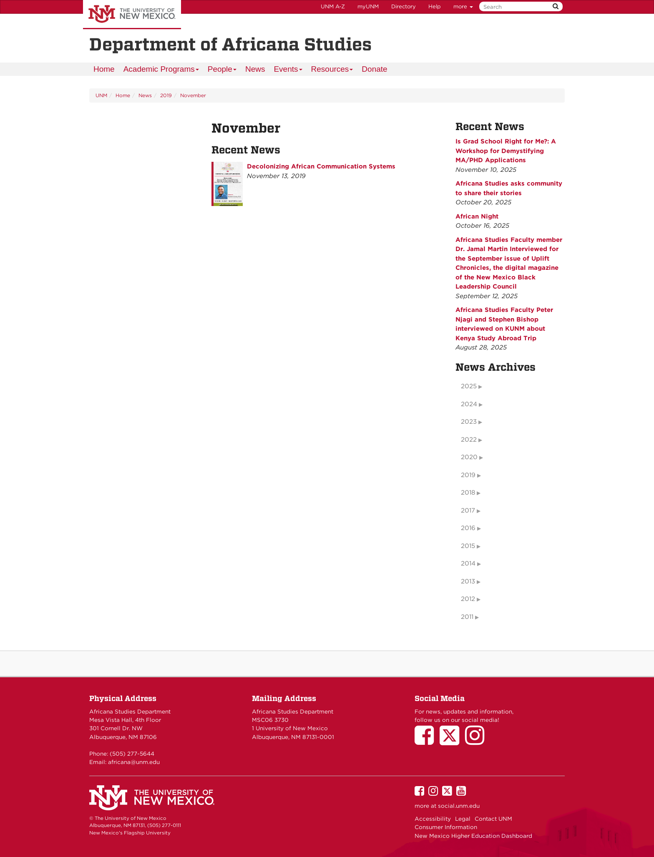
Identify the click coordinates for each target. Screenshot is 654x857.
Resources (332, 70)
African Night (476, 216)
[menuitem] (104, 69)
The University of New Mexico (132, 14)
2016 (468, 528)
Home (104, 69)
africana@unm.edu (134, 762)
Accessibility (433, 818)
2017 (468, 510)
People (222, 70)
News (255, 69)
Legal (462, 818)
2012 (468, 599)
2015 (468, 546)
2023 (469, 421)
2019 (166, 95)
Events (288, 70)
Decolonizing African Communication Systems (321, 166)
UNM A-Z (333, 6)
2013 (468, 581)
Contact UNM (493, 818)
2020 (469, 457)
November (193, 95)
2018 (468, 492)
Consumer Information (446, 827)
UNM (101, 95)
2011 (467, 617)
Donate (374, 69)
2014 (468, 563)
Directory (403, 6)
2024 (469, 404)
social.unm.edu (459, 805)
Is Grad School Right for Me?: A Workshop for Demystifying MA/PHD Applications (505, 151)
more (463, 6)
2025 (469, 386)
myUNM (368, 6)
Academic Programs (161, 70)
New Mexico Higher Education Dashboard (473, 835)
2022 (469, 439)
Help (434, 6)
